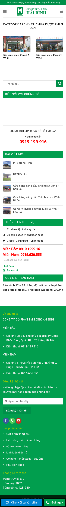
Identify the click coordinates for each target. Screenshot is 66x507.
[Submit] (59, 83)
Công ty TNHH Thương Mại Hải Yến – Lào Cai (36, 210)
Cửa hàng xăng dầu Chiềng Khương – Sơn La (36, 187)
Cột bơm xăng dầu (18, 434)
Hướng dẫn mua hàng (49, 2)
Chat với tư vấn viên (21, 503)
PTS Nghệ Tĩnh (22, 162)
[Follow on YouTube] (18, 421)
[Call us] (12, 421)
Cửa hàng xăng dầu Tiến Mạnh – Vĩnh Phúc (36, 199)
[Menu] (5, 11)
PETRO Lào (20, 174)
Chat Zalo (8, 266)
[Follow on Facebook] (6, 421)
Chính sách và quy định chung (20, 2)
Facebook (10, 270)
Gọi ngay (54, 503)
